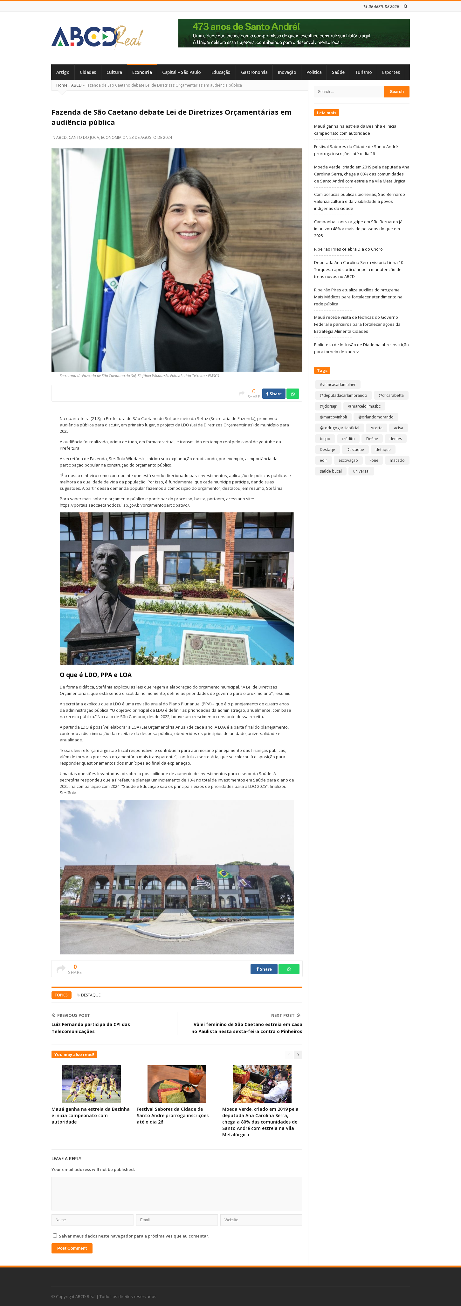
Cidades (88, 72)
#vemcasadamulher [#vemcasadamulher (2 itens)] (338, 384)
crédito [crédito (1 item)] (348, 438)
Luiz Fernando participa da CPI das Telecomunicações (91, 1027)
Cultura (114, 72)
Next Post (285, 1015)
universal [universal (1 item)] (361, 471)
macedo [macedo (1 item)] (397, 460)
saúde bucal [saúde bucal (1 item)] (331, 471)
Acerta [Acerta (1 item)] (376, 428)
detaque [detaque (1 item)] (383, 449)
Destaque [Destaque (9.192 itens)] (355, 449)
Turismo (363, 72)
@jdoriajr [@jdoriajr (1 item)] (328, 406)
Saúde (338, 72)
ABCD (76, 85)
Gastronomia (254, 72)
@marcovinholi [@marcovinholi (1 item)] (333, 417)
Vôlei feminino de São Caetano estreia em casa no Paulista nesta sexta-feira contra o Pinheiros (246, 1027)
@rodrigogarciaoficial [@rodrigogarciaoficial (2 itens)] (339, 428)
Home (61, 85)
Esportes (391, 72)
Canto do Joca (84, 137)
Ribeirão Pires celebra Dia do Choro (348, 249)
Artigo (62, 72)
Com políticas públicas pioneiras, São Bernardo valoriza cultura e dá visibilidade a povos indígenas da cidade (359, 201)
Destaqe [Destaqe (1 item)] (327, 449)
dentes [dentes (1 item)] (395, 438)
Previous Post (71, 1015)
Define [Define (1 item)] (372, 438)
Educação (220, 72)
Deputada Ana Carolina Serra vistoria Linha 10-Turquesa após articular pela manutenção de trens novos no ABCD (359, 269)
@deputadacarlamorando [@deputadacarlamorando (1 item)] (343, 395)
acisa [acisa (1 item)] (398, 428)
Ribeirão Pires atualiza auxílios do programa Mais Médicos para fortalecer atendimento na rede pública (358, 297)
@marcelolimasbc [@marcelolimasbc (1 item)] (364, 406)
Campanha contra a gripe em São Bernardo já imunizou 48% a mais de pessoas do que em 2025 (358, 229)
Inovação (287, 72)
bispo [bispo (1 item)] (325, 438)
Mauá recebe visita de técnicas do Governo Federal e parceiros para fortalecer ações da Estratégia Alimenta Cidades (357, 324)
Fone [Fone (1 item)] (373, 460)
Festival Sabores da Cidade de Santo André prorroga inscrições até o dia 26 (173, 1115)
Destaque (90, 995)
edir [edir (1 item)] (323, 460)
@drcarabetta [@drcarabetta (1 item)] (391, 395)
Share (274, 393)
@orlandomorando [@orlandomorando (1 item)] (376, 417)
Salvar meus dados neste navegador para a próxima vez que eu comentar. (134, 1236)
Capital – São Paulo (181, 72)
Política (313, 72)
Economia (142, 72)
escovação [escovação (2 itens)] (348, 460)
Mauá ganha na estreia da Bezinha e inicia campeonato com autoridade (91, 1115)
